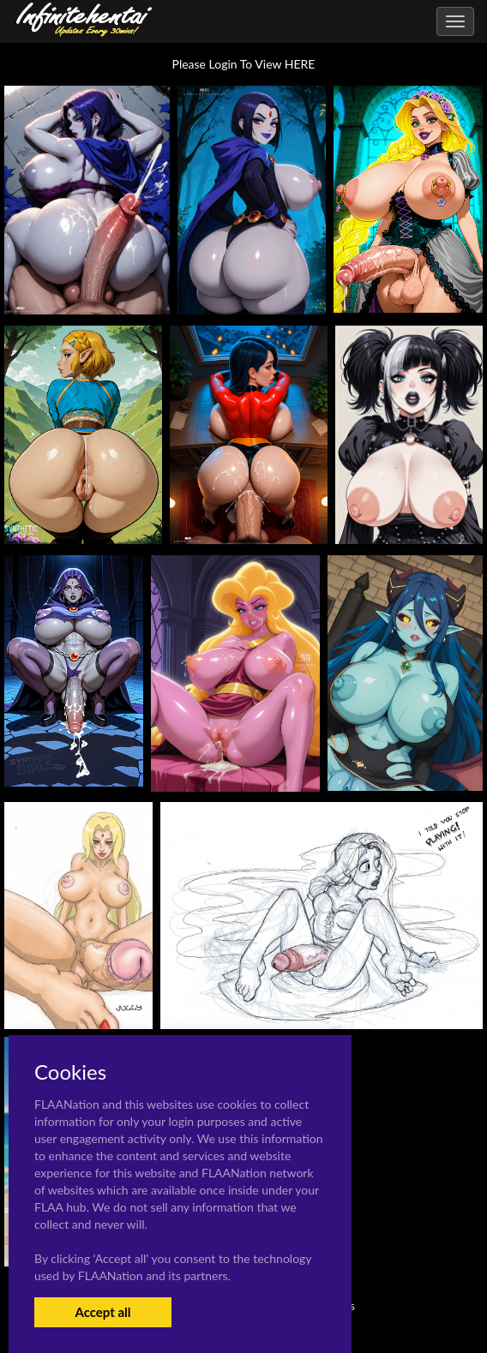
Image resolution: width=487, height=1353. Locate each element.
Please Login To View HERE (244, 64)
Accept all (102, 1312)
